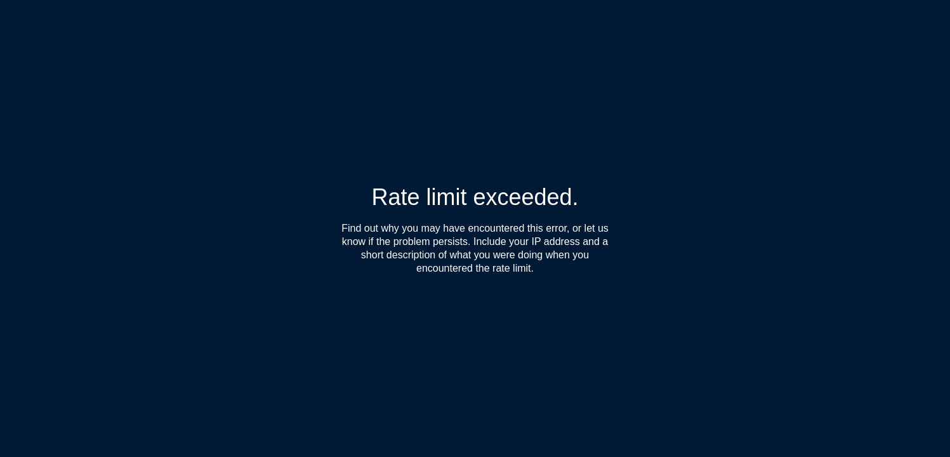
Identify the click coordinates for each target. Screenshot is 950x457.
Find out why (370, 228)
